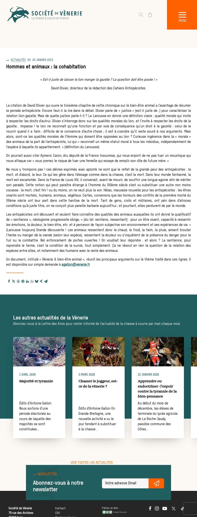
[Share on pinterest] (22, 281)
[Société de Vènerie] (45, 14)
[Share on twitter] (13, 281)
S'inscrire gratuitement (156, 483)
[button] (45, 351)
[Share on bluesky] (36, 281)
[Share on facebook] (9, 281)
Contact (60, 508)
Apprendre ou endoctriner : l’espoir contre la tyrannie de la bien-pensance (171, 389)
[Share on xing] (41, 281)
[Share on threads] (18, 281)
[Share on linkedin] (27, 281)
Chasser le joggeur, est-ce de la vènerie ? (105, 384)
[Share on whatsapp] (32, 281)
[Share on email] (45, 281)
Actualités (18, 60)
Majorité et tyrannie (41, 381)
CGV (57, 513)
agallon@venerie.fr (76, 264)
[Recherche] (138, 14)
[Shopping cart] (147, 14)
